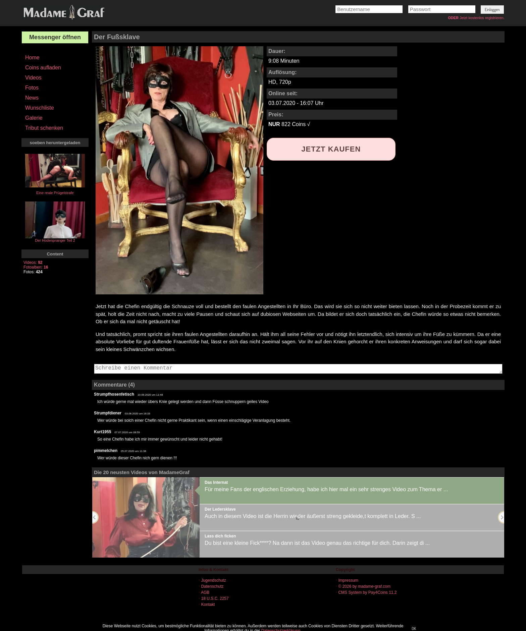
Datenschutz (212, 586)
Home (32, 57)
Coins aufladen (43, 67)
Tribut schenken (44, 128)
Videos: (33, 262)
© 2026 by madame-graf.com (364, 586)
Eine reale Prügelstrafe (55, 193)
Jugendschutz (213, 580)
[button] (492, 9)
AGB (205, 592)
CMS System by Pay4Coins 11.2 (367, 592)
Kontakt (208, 604)
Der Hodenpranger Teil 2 (55, 240)
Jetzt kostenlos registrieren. (482, 18)
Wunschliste (39, 108)
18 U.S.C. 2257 (215, 598)
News (32, 98)
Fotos (32, 88)
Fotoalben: (35, 267)
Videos (33, 77)
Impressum (348, 580)
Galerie (34, 118)
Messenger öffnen (55, 37)
